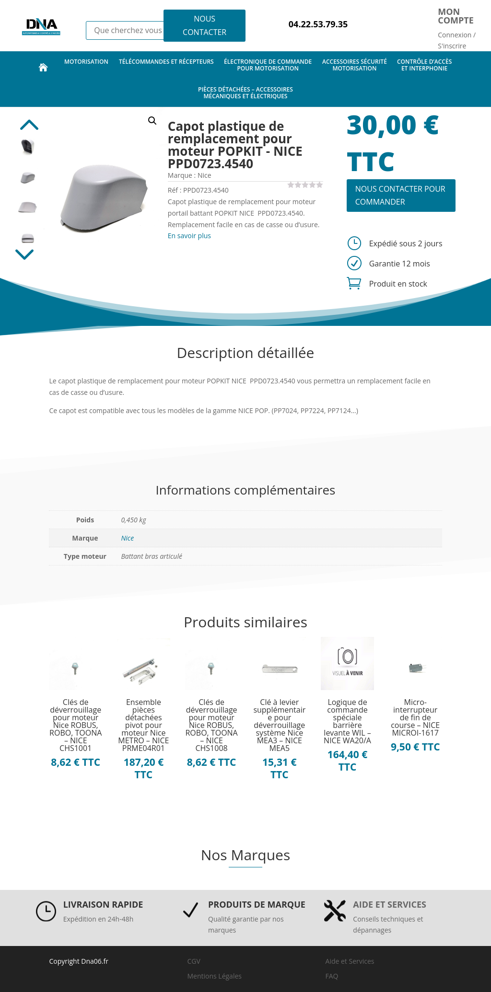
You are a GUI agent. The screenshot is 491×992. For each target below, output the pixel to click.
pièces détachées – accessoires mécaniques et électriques (245, 92)
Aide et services (389, 904)
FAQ (332, 975)
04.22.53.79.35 (318, 24)
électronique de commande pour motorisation (268, 65)
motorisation (86, 65)
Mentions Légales (214, 975)
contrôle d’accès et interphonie (424, 65)
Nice (127, 537)
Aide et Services (350, 961)
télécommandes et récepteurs (166, 65)
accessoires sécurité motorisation (354, 65)
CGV (193, 961)
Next (27, 257)
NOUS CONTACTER (204, 25)
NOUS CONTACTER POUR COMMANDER (400, 195)
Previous (27, 119)
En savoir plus (189, 235)
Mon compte (456, 16)
